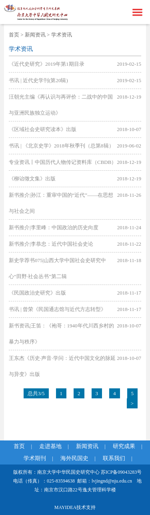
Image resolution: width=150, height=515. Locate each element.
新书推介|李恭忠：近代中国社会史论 (51, 244)
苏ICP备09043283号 (121, 472)
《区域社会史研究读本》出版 (42, 129)
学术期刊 (35, 458)
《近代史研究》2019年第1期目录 (46, 64)
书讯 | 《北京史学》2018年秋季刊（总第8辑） (61, 146)
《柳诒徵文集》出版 (32, 179)
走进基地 (50, 446)
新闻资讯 (35, 35)
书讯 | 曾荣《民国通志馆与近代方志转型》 (57, 309)
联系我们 (114, 458)
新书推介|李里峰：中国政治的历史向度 (53, 227)
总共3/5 (36, 393)
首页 (14, 35)
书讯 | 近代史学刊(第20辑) (38, 80)
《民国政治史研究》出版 (37, 293)
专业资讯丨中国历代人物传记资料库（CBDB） (62, 162)
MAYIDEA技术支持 (75, 507)
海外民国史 (74, 458)
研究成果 (124, 446)
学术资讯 (61, 35)
